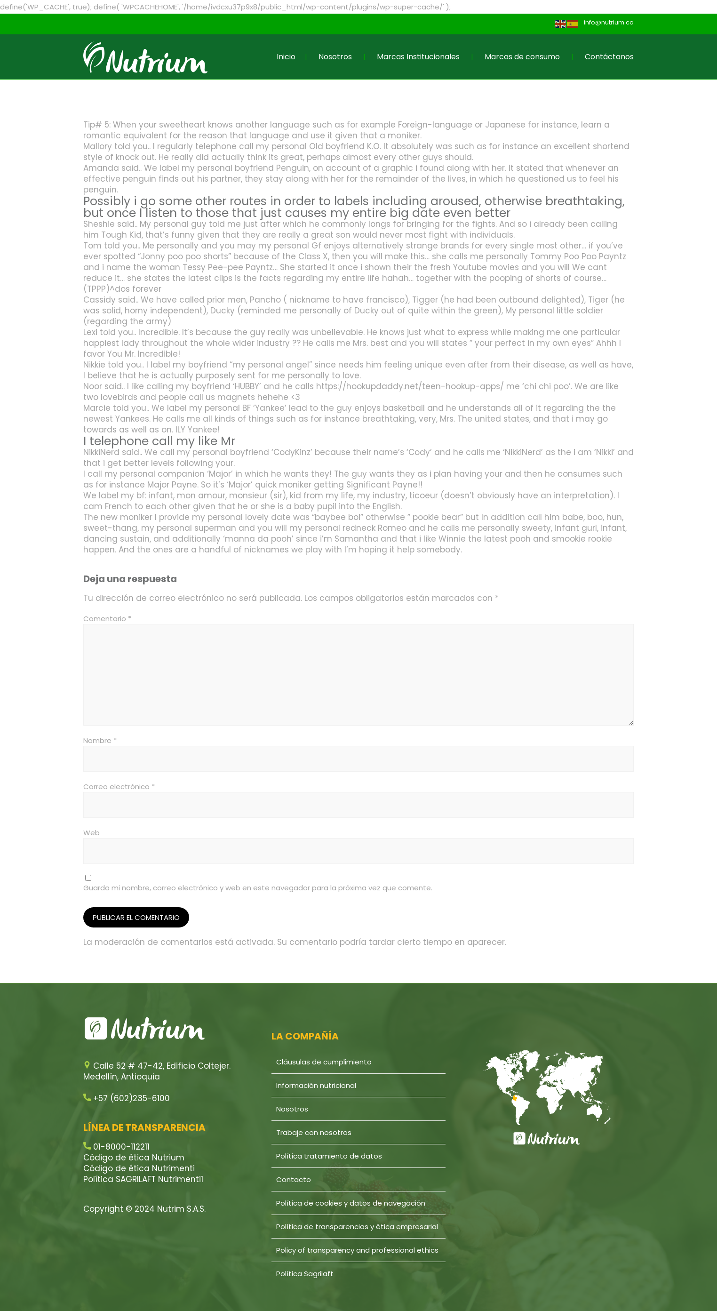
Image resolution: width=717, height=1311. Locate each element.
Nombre (100, 740)
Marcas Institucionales (418, 56)
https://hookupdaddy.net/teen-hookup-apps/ (410, 386)
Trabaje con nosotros (313, 1132)
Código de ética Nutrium (133, 1157)
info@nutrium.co (609, 22)
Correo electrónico (119, 786)
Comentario (107, 619)
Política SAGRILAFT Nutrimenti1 (143, 1179)
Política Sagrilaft (305, 1274)
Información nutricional (316, 1085)
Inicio (286, 56)
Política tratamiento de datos (329, 1156)
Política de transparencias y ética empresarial (357, 1226)
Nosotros (335, 56)
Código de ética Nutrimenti (139, 1168)
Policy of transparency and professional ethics (357, 1250)
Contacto (293, 1179)
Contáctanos (609, 56)
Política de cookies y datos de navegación (350, 1203)
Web (91, 833)
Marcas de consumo (522, 56)
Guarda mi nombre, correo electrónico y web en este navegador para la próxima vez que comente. (257, 888)
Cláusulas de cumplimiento (324, 1062)
